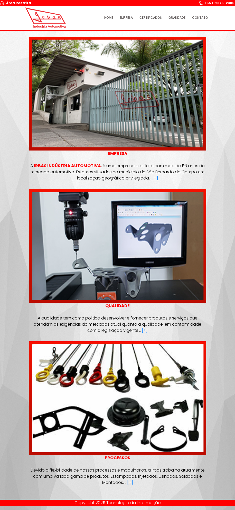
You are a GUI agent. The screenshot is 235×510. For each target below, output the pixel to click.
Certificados (150, 17)
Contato (200, 17)
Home (108, 17)
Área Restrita (16, 3)
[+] (155, 178)
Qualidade (176, 17)
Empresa (126, 17)
